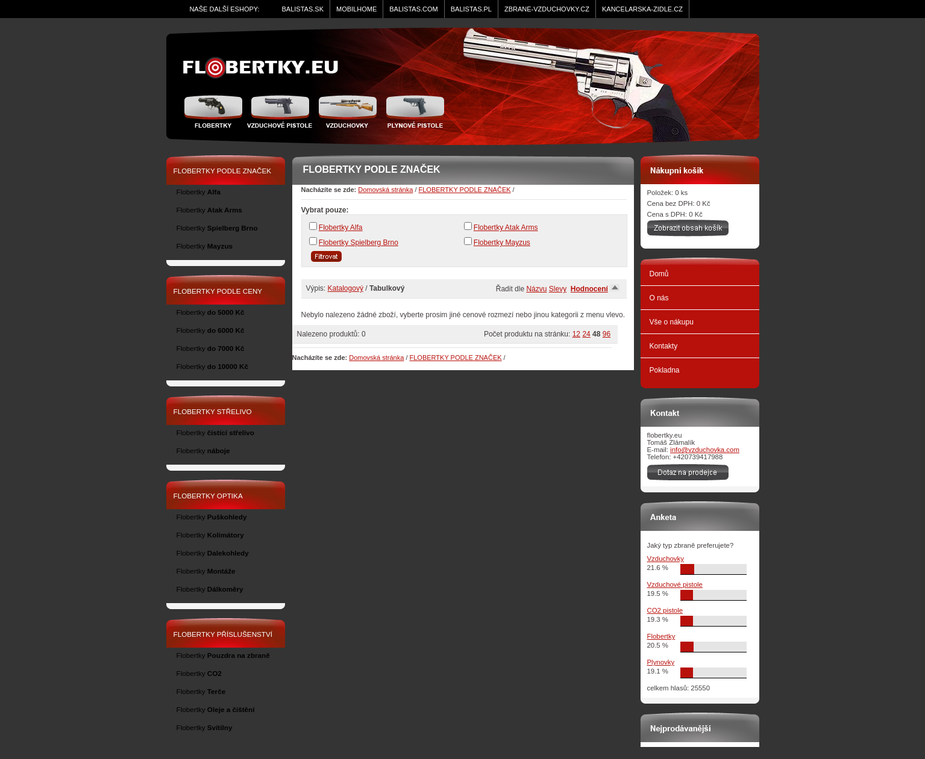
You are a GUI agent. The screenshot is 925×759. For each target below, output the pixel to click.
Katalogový (345, 288)
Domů (659, 274)
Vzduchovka (347, 111)
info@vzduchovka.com (704, 449)
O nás (659, 298)
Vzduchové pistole (279, 111)
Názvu (536, 289)
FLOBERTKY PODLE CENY (218, 291)
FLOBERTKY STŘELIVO (213, 411)
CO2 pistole (665, 610)
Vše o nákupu (672, 322)
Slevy (557, 289)
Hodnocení (589, 289)
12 (576, 334)
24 (586, 334)
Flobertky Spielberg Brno (358, 242)
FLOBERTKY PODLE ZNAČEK (465, 189)
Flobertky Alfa (341, 227)
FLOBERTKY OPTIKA (208, 496)
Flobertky (214, 111)
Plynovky (661, 662)
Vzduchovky (665, 558)
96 (606, 334)
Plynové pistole (412, 111)
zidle (266, 68)
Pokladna (665, 370)
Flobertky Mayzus (502, 242)
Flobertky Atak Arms (506, 227)
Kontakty (664, 346)
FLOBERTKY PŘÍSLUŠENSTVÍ (223, 634)
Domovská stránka (385, 189)
